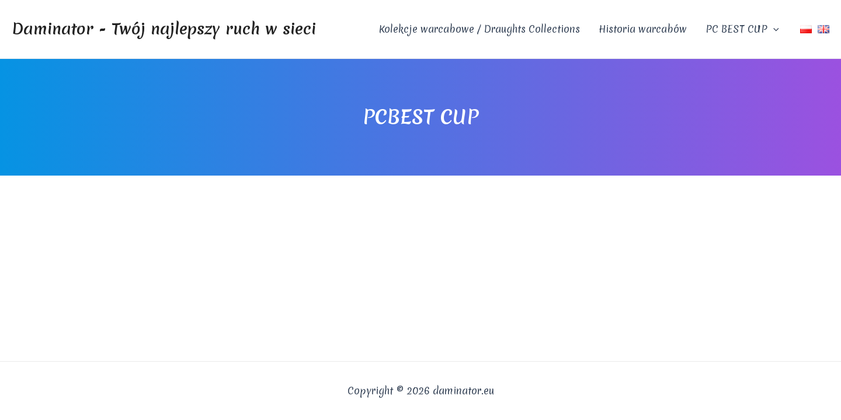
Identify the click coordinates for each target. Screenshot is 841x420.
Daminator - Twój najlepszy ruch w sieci (164, 29)
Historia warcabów (643, 29)
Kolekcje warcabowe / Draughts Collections (479, 29)
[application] (773, 29)
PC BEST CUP (742, 29)
